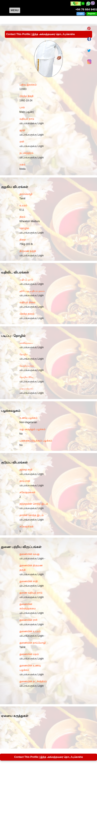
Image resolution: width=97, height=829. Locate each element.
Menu (15, 10)
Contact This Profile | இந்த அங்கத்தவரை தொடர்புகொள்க (40, 34)
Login (80, 13)
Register (92, 13)
